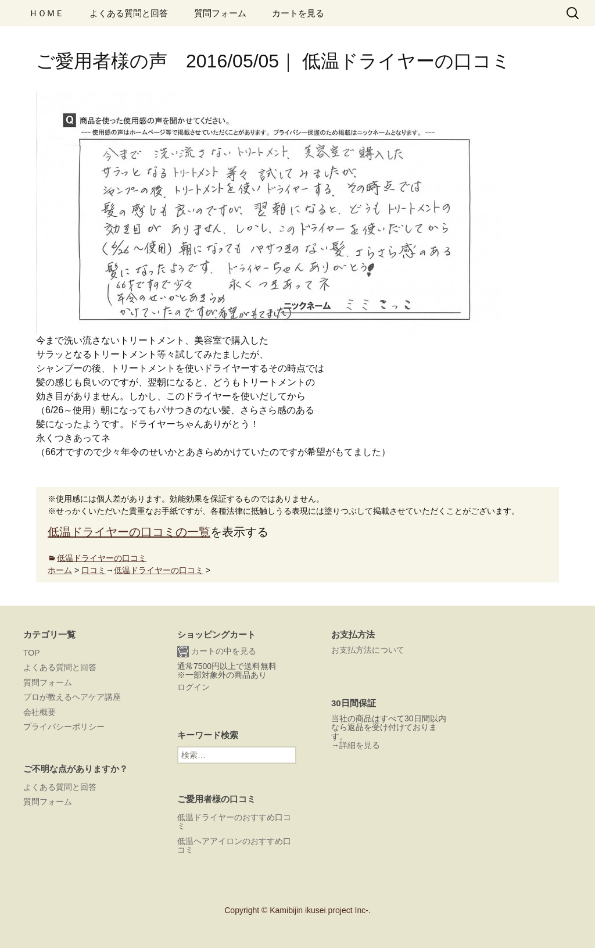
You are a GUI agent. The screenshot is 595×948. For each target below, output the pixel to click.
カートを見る (298, 13)
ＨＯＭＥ (46, 13)
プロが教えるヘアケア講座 (72, 697)
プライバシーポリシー (64, 726)
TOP (31, 652)
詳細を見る (359, 745)
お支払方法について (367, 649)
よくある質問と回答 (128, 13)
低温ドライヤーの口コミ (101, 558)
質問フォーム (220, 13)
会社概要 (39, 712)
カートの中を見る (216, 651)
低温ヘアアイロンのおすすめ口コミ (234, 845)
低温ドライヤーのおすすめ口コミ (234, 822)
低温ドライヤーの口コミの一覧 (129, 531)
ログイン (193, 687)
